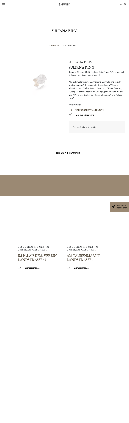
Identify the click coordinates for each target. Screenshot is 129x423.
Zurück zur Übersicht (68, 153)
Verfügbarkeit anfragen (89, 110)
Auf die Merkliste (84, 115)
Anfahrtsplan (32, 268)
